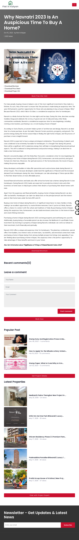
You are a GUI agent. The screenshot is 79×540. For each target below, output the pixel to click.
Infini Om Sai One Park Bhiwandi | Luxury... (46, 416)
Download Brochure (39, 251)
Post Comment (66, 311)
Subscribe (68, 525)
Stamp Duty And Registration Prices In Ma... (47, 339)
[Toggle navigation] (74, 4)
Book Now (39, 319)
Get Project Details (39, 376)
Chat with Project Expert (39, 495)
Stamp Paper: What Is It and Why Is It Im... (46, 363)
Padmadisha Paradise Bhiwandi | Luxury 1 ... (47, 457)
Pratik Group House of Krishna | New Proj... (46, 478)
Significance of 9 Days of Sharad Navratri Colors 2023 (43, 245)
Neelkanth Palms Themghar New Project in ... (47, 395)
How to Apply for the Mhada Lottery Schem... (48, 351)
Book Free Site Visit (39, 96)
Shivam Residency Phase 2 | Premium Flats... (47, 437)
